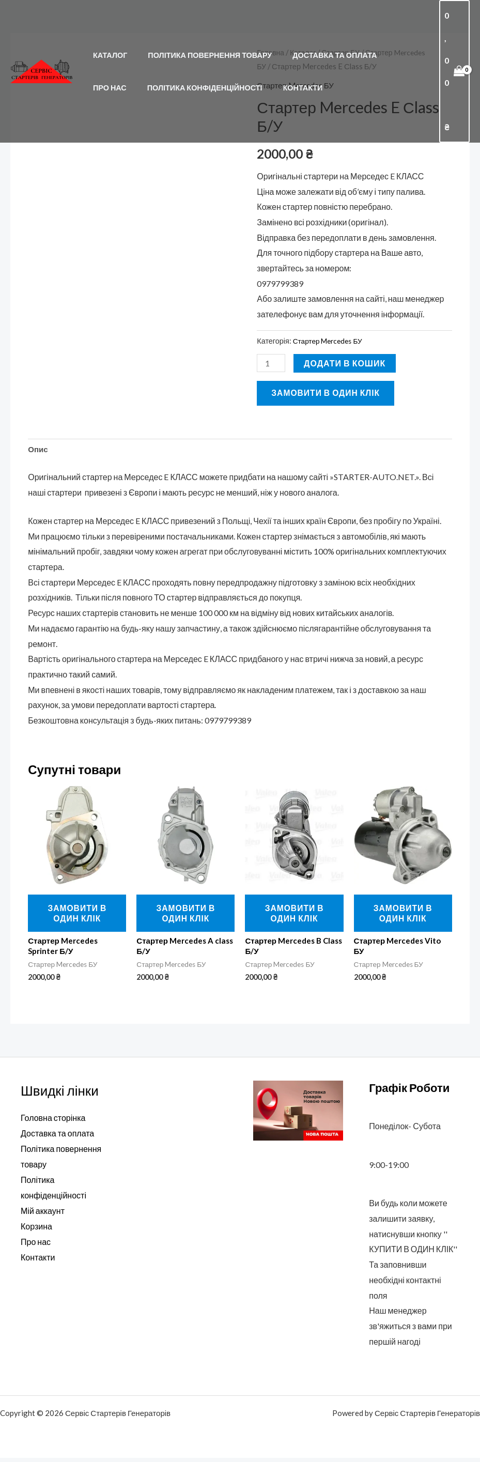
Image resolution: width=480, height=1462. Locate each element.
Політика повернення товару (202, 43)
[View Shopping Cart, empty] (454, 60)
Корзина (36, 1229)
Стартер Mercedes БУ (330, 340)
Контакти (240, 76)
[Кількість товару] (272, 363)
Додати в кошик (346, 363)
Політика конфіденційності (147, 76)
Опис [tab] (38, 450)
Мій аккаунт (43, 1214)
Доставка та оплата (320, 43)
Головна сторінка (53, 1122)
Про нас (394, 43)
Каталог (107, 43)
